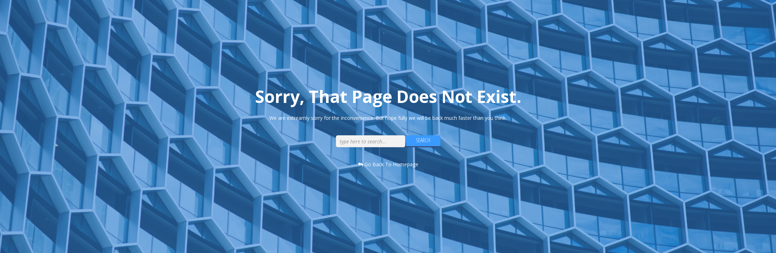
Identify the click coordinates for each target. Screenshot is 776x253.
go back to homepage (388, 164)
